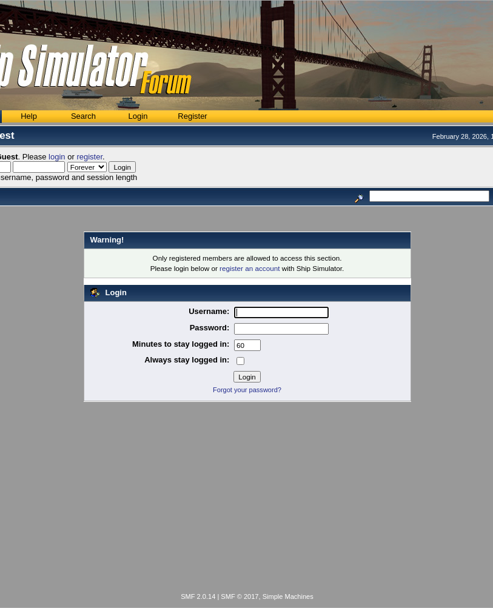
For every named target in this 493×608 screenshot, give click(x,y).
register (89, 156)
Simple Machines (288, 596)
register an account (250, 268)
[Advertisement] (247, 499)
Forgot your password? (247, 389)
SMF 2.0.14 (198, 596)
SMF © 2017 (239, 596)
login (57, 156)
